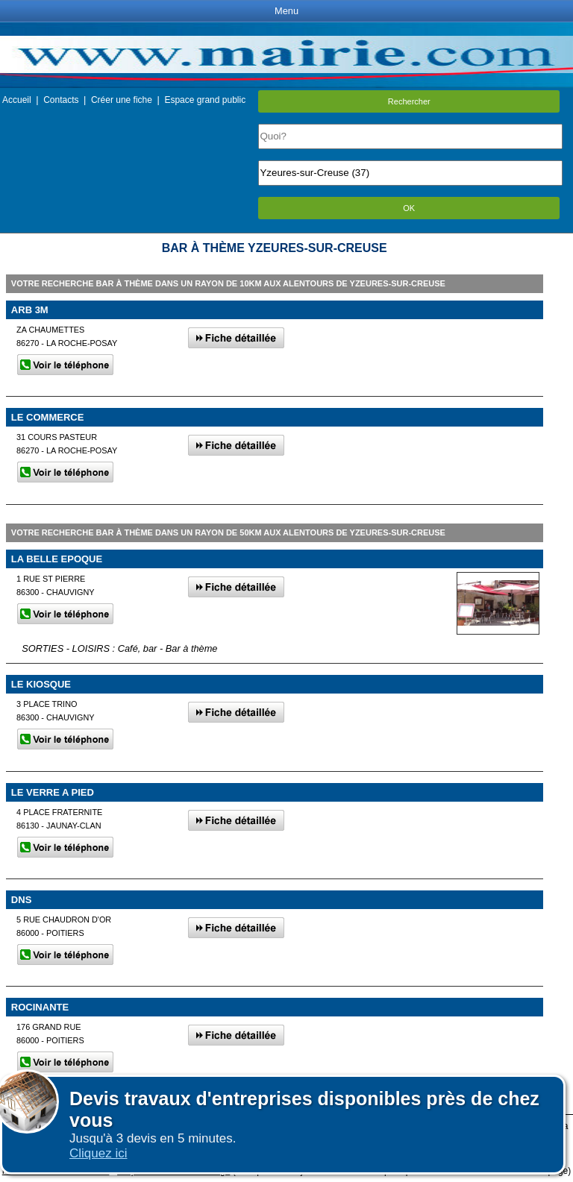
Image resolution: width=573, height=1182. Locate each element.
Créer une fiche (121, 100)
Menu (286, 10)
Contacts (60, 100)
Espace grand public (204, 100)
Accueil (16, 100)
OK (409, 208)
